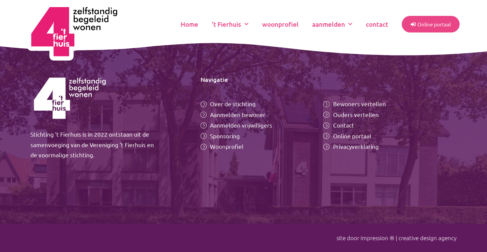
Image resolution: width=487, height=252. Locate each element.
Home (189, 24)
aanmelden (332, 24)
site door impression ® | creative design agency (397, 238)
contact (377, 24)
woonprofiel (280, 24)
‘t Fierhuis (230, 24)
